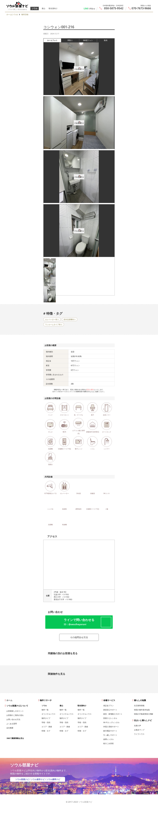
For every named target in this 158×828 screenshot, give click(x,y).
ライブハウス (139, 734)
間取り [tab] (73, 40)
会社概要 (9, 728)
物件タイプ (46, 718)
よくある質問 (11, 723)
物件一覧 (45, 710)
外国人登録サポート (111, 726)
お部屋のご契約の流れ (15, 715)
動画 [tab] (105, 40)
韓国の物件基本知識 (142, 710)
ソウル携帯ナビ (53, 779)
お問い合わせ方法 (13, 719)
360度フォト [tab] (90, 40)
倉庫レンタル (108, 739)
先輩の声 (137, 725)
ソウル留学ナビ (38, 779)
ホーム (9, 700)
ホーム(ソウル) (12, 14)
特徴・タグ (46, 731)
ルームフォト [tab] (54, 40)
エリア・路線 (47, 726)
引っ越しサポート (110, 735)
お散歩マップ (139, 730)
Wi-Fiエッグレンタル (111, 722)
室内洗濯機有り (70, 319)
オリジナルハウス (48, 714)
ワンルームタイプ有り (53, 324)
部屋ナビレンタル (110, 718)
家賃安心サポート (110, 710)
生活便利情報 (139, 705)
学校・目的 (46, 722)
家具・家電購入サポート (112, 714)
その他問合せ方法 (79, 637)
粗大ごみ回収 (108, 743)
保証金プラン (108, 705)
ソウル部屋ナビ (22, 779)
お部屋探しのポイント (15, 711)
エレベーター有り (52, 319)
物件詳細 (24, 14)
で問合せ (91, 8)
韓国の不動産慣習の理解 (143, 714)
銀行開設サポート (110, 731)
